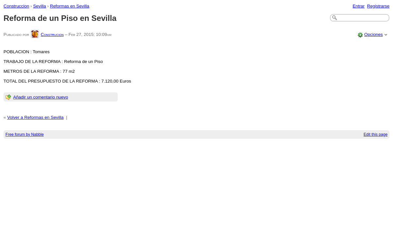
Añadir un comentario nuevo (40, 97)
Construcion (52, 34)
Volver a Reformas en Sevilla (35, 117)
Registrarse (378, 6)
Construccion (16, 6)
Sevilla (39, 6)
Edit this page (375, 134)
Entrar (358, 6)
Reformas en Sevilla (69, 6)
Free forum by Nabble (25, 134)
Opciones (373, 34)
